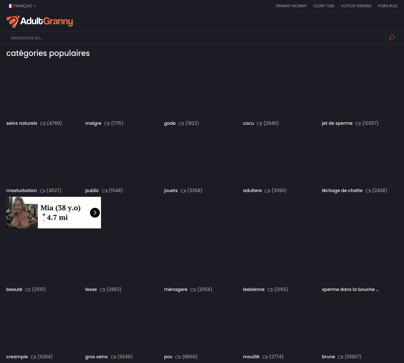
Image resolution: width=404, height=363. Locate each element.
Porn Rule (388, 6)
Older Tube (324, 6)
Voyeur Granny (356, 6)
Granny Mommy (291, 6)
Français (22, 6)
